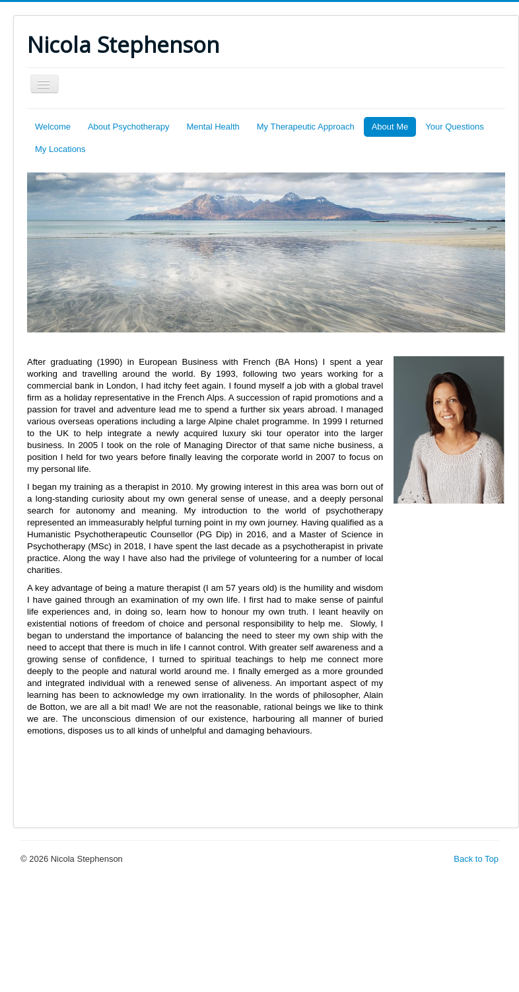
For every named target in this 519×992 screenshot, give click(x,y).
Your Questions (454, 127)
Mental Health (213, 127)
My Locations (60, 149)
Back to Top (476, 859)
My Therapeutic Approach (306, 127)
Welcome (53, 127)
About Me (390, 127)
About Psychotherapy (129, 127)
